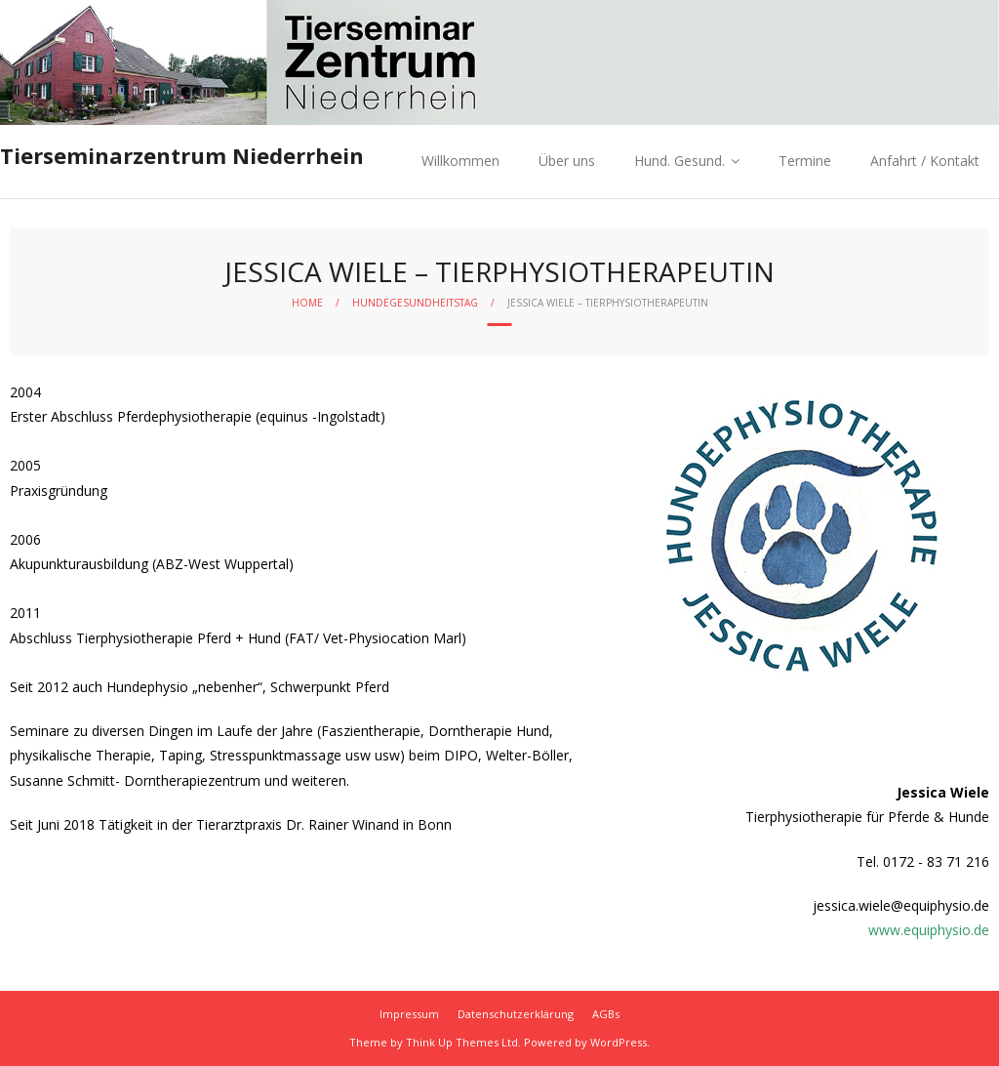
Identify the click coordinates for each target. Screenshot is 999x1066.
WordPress (618, 1042)
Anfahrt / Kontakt (924, 160)
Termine (805, 160)
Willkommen (460, 160)
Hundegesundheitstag (415, 302)
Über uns (567, 160)
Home (307, 302)
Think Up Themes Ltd (462, 1042)
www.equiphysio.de (928, 930)
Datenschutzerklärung (516, 1013)
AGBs (605, 1013)
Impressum (409, 1013)
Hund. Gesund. (679, 160)
